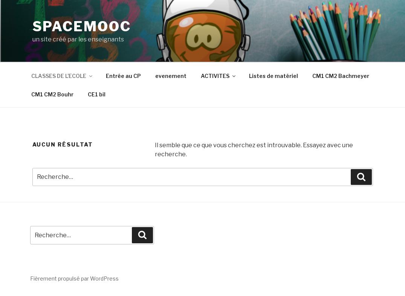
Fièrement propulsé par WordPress (74, 278)
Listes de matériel (273, 76)
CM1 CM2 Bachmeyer (340, 76)
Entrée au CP (123, 76)
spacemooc (81, 26)
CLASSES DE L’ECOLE (62, 76)
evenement (170, 76)
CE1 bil (96, 94)
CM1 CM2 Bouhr (52, 94)
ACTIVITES (219, 76)
